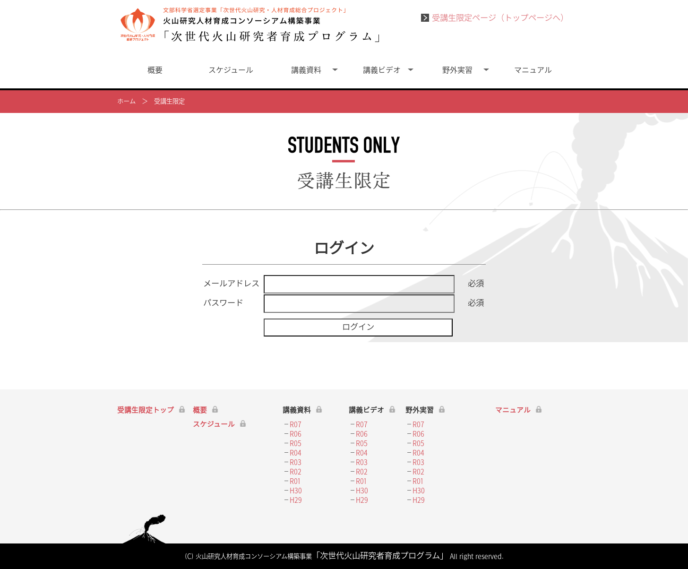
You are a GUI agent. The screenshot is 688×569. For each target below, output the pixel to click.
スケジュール (230, 70)
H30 (296, 491)
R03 (295, 462)
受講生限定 (169, 101)
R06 (295, 434)
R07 (295, 425)
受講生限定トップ (145, 410)
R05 (295, 444)
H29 (296, 500)
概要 (155, 70)
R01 (295, 481)
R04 (295, 453)
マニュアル (533, 70)
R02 (295, 472)
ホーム (126, 101)
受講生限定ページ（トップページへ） (494, 18)
